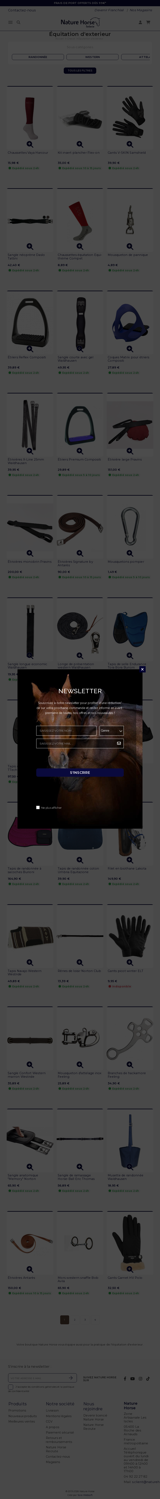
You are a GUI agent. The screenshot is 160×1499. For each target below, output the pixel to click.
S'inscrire (80, 773)
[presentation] (68, 759)
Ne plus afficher (51, 808)
